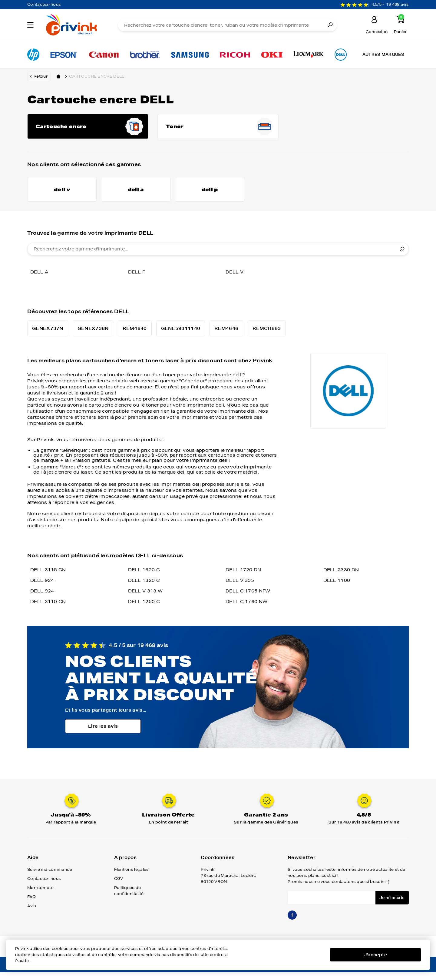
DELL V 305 (240, 585)
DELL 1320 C (144, 575)
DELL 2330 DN (341, 575)
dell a (39, 277)
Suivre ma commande (49, 874)
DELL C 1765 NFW (248, 596)
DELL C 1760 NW (246, 606)
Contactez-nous (44, 4)
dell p (137, 277)
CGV (119, 883)
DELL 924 (42, 585)
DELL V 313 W (145, 596)
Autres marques (383, 54)
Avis (31, 911)
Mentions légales (131, 874)
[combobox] (218, 254)
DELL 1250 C (144, 606)
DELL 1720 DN (243, 575)
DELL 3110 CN (48, 606)
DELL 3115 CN (48, 575)
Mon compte (40, 892)
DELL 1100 (336, 585)
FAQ (31, 901)
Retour (41, 76)
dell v (234, 277)
